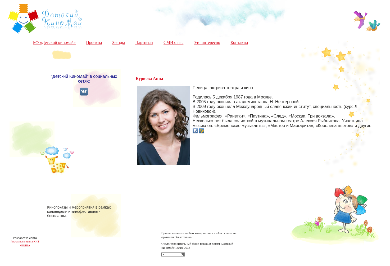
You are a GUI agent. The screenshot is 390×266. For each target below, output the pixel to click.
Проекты (94, 42)
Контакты (239, 42)
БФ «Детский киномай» (54, 42)
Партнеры (144, 42)
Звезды (118, 42)
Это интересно (207, 42)
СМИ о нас (173, 42)
